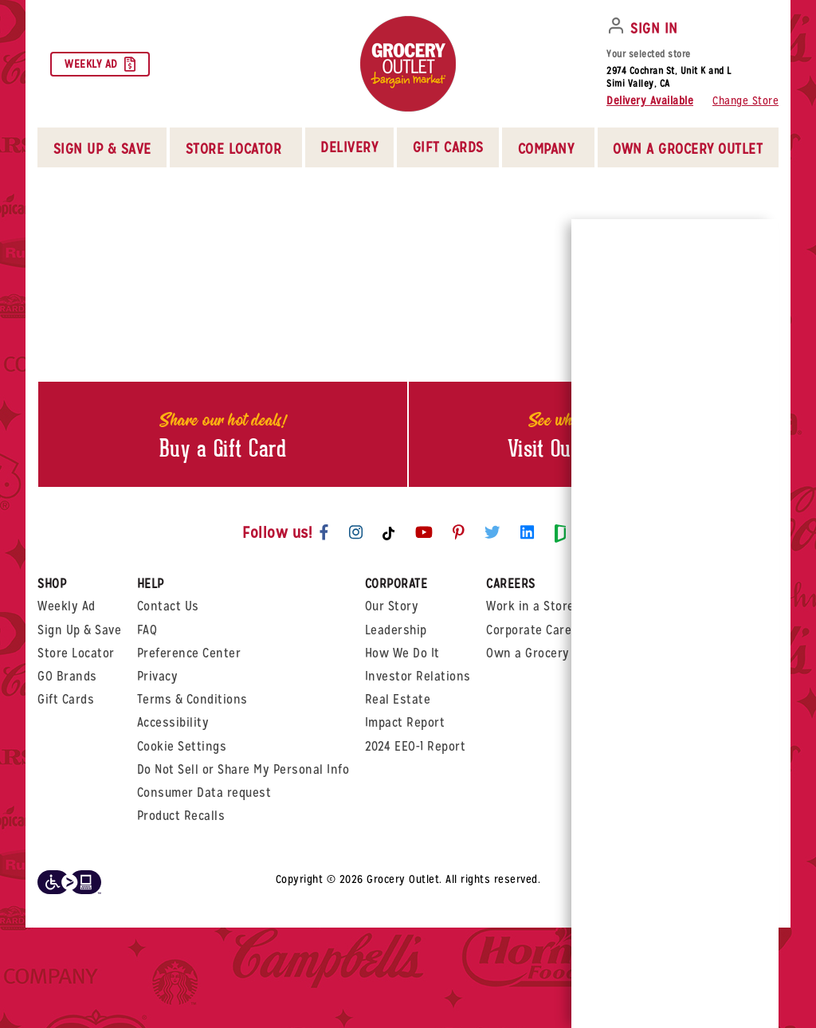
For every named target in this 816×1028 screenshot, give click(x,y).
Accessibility (173, 722)
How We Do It (402, 653)
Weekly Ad (100, 64)
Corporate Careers (538, 630)
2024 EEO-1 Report (415, 746)
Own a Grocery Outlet (547, 653)
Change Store (745, 100)
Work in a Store (530, 606)
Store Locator (76, 653)
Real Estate (398, 699)
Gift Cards (448, 147)
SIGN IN (654, 28)
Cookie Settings (182, 746)
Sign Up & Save (79, 630)
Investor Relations (418, 676)
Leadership (396, 630)
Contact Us (168, 606)
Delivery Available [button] (649, 100)
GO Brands (67, 676)
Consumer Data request (204, 792)
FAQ (147, 630)
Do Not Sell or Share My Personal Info (243, 769)
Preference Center (189, 653)
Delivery (349, 147)
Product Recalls (181, 815)
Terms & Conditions (192, 699)
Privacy (157, 676)
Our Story (392, 606)
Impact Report (405, 722)
